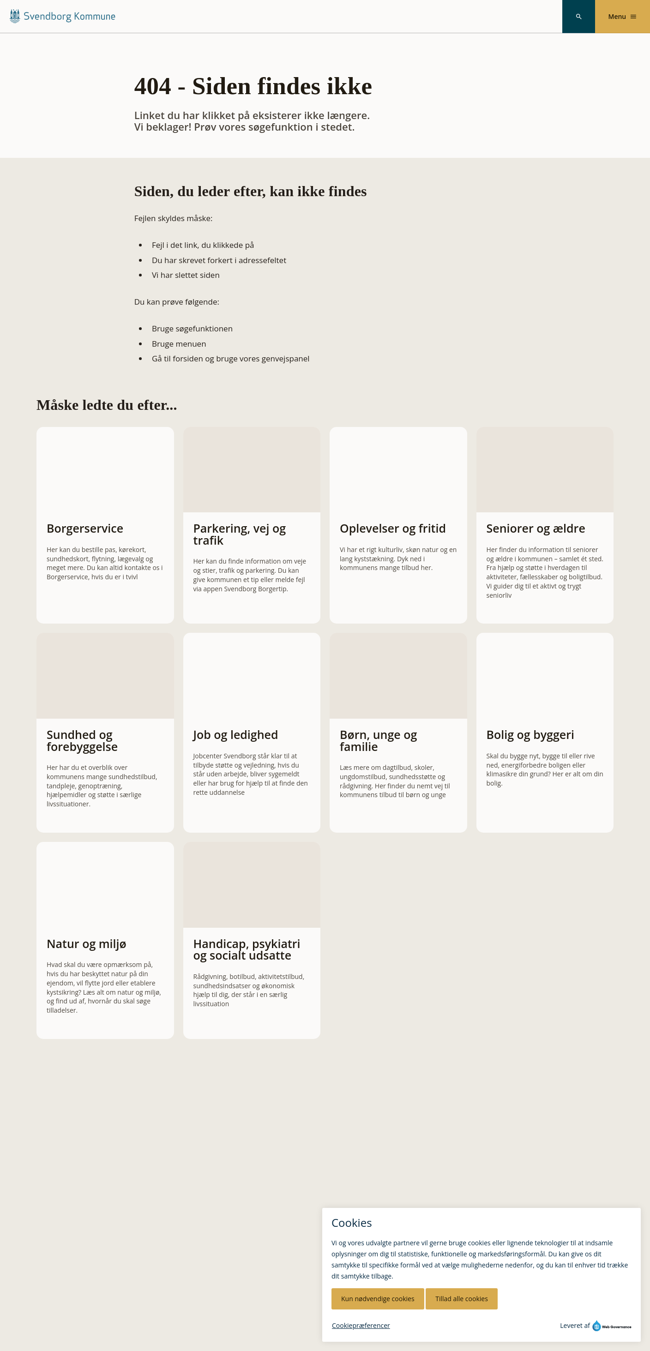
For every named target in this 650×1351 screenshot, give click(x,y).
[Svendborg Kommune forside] (62, 16)
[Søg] (579, 16)
